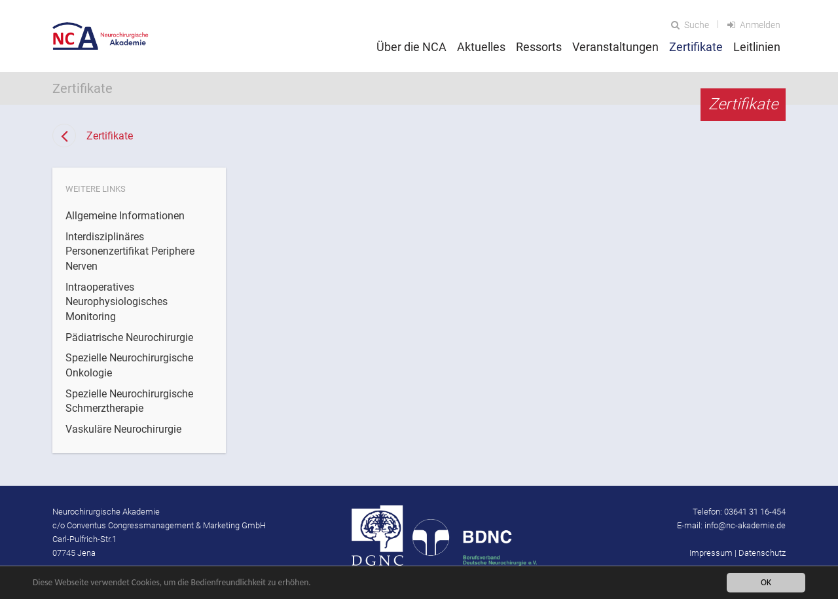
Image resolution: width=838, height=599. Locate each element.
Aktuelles (481, 47)
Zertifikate (109, 136)
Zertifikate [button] (696, 47)
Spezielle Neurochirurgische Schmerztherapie (129, 401)
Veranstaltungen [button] (615, 47)
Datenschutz (762, 553)
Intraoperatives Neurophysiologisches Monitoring (116, 302)
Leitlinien (756, 47)
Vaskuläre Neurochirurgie (123, 429)
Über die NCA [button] (411, 47)
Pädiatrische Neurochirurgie (129, 337)
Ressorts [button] (539, 47)
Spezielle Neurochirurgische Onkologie (129, 365)
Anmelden (753, 25)
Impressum (711, 553)
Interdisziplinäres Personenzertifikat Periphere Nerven (129, 251)
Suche (690, 25)
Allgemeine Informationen (125, 215)
